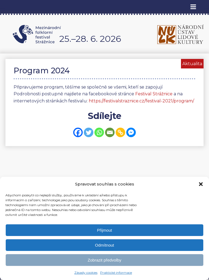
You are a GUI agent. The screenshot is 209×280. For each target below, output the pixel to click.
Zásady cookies (85, 272)
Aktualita (192, 63)
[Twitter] (88, 132)
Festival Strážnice (154, 93)
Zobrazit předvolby (104, 260)
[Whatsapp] (99, 132)
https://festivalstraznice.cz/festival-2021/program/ (141, 100)
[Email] (110, 132)
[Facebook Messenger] (131, 132)
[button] (201, 184)
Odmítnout (104, 245)
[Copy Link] (120, 132)
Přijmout (104, 230)
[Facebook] (78, 132)
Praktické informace (116, 272)
